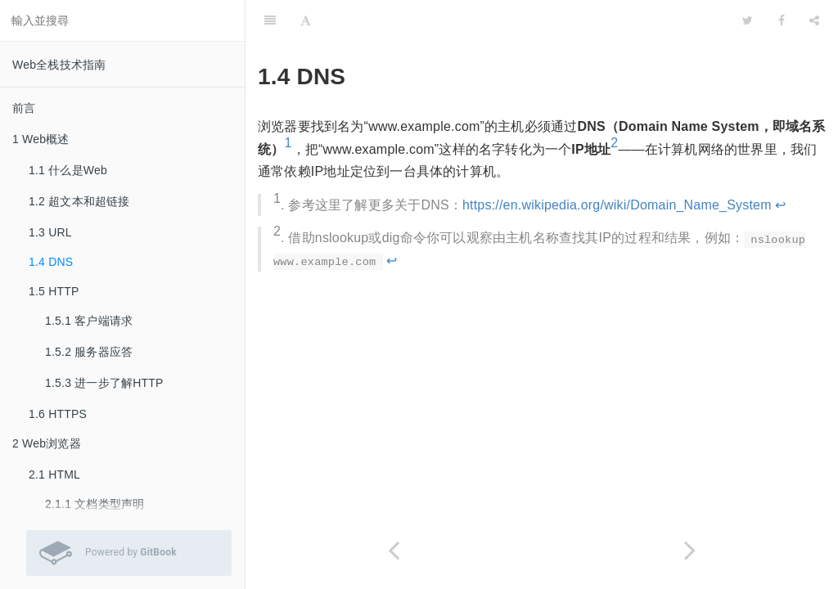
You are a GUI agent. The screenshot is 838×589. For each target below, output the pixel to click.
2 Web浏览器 (46, 443)
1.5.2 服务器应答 (89, 351)
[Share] (814, 20)
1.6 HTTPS (58, 413)
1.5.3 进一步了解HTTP (104, 382)
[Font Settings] (305, 20)
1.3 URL (50, 232)
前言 (23, 108)
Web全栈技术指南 (59, 64)
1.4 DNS (51, 261)
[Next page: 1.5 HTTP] (690, 550)
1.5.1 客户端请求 (89, 320)
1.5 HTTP (54, 291)
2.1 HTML (54, 474)
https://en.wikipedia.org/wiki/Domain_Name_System (617, 205)
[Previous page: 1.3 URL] (394, 550)
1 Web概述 (41, 139)
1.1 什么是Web (68, 170)
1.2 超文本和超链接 (79, 201)
